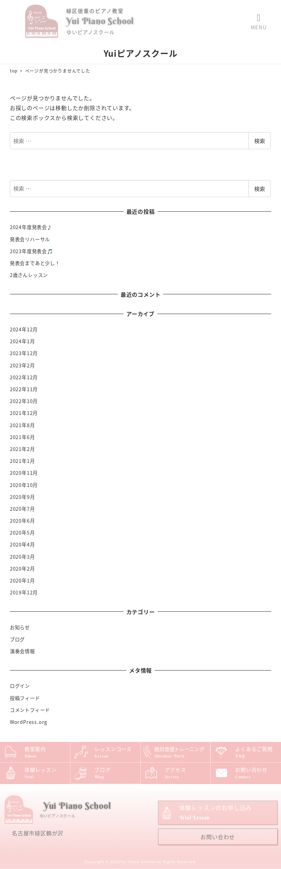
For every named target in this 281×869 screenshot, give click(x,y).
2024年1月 (22, 341)
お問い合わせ (251, 769)
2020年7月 (22, 508)
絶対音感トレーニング (179, 748)
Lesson (101, 756)
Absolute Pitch (169, 756)
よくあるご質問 (254, 748)
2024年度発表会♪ (31, 227)
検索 (259, 141)
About (30, 756)
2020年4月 (22, 544)
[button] (258, 18)
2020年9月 (22, 496)
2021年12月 (24, 413)
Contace (243, 776)
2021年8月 (22, 425)
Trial (29, 776)
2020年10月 (24, 485)
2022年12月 (24, 377)
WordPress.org (28, 721)
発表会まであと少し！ (35, 263)
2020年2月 (22, 568)
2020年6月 (22, 520)
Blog (99, 776)
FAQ (240, 756)
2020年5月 (22, 532)
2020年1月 (22, 580)
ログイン (20, 685)
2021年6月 (22, 437)
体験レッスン (40, 769)
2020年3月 (22, 556)
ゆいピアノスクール (90, 31)
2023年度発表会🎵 (31, 251)
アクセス (175, 769)
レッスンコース (113, 748)
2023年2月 (22, 365)
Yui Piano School (100, 21)
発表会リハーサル (30, 239)
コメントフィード (30, 710)
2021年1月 (22, 460)
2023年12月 (24, 353)
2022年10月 (24, 401)
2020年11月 (24, 472)
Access (172, 776)
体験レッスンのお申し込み (215, 819)
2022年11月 (24, 389)
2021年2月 (22, 449)
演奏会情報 (22, 651)
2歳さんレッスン (29, 275)
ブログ (17, 639)
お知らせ (20, 627)
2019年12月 (24, 592)
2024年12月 (24, 329)
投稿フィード (25, 698)
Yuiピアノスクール (141, 53)
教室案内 (35, 748)
